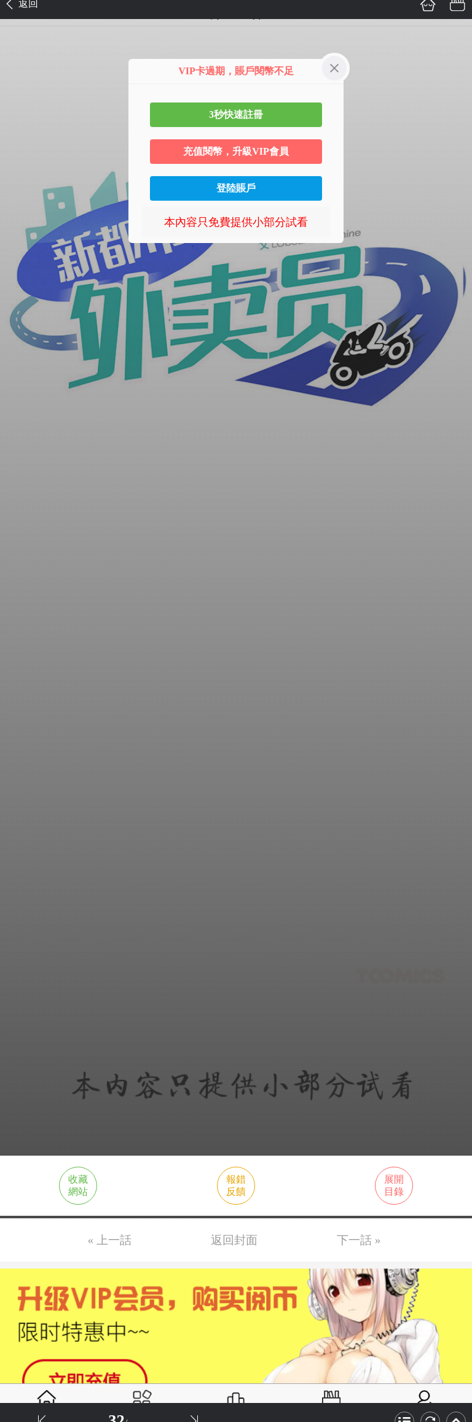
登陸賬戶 (236, 188)
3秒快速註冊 (236, 114)
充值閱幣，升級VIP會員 (236, 151)
